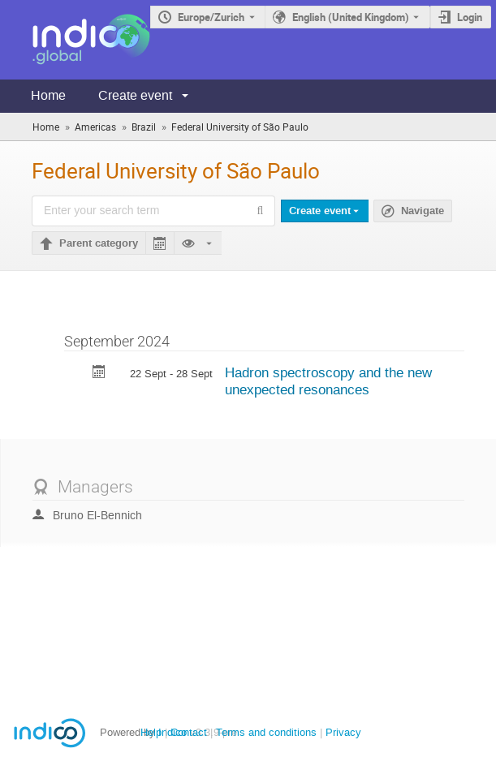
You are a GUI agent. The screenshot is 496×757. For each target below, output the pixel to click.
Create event (135, 95)
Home (48, 95)
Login (469, 17)
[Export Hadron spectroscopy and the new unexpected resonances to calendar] (99, 373)
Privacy (343, 732)
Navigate (422, 211)
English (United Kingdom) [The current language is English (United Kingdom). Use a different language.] (350, 17)
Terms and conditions (266, 732)
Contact (188, 732)
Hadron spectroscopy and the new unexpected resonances (328, 380)
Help (151, 732)
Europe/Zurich (211, 17)
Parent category (98, 243)
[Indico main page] (75, 40)
